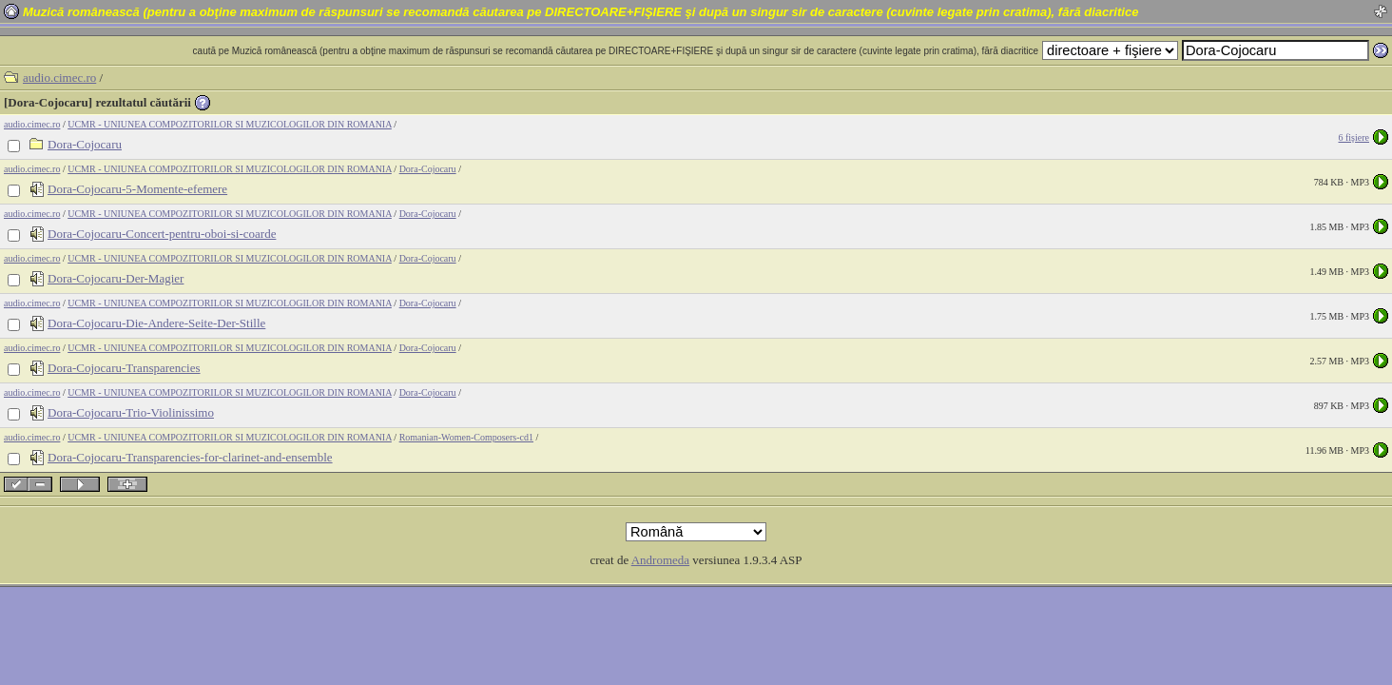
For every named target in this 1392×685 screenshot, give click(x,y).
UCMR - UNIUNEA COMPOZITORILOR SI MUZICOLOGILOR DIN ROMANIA (230, 124)
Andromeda (660, 560)
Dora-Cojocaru (427, 169)
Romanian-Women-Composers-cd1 (466, 437)
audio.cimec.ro (59, 77)
